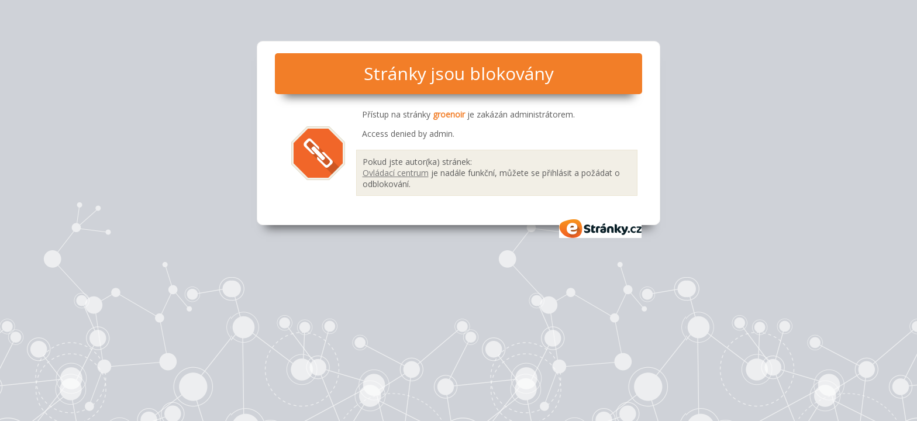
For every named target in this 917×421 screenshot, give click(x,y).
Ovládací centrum (396, 172)
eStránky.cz (600, 228)
